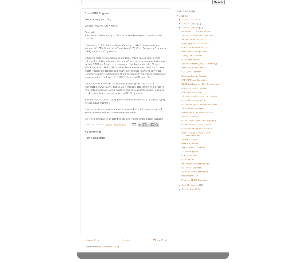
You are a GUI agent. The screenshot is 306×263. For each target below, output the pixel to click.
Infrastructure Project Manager (195, 164)
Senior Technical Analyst (192, 108)
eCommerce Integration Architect (196, 128)
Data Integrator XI (189, 176)
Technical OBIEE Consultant (194, 180)
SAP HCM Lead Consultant (194, 80)
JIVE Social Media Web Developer (197, 35)
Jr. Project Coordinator (191, 55)
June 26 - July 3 (189, 24)
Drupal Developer (189, 155)
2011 (182, 16)
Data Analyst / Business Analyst (196, 31)
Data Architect (187, 159)
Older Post (160, 240)
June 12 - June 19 (190, 185)
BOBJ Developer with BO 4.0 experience (200, 84)
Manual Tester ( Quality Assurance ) (197, 112)
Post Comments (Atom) (108, 247)
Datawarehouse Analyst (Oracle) (196, 124)
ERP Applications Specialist (194, 51)
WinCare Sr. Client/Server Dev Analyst (199, 96)
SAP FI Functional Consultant (195, 88)
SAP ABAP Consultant (191, 92)
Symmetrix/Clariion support (194, 39)
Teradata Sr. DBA (189, 139)
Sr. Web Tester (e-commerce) (195, 172)
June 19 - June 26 (190, 28)
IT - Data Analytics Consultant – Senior (199, 104)
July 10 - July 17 (189, 19)
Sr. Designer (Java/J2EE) (193, 100)
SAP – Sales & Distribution (193, 147)
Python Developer (189, 116)
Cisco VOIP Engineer (191, 168)
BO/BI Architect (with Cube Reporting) (198, 120)
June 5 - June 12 (190, 189)
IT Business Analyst (190, 60)
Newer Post (92, 240)
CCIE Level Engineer (191, 72)
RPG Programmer (189, 143)
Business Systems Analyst (193, 76)
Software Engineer (190, 151)
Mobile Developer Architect (193, 68)
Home (126, 240)
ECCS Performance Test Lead (195, 47)
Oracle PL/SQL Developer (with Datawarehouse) (195, 134)
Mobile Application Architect (194, 43)
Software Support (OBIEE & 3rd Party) (199, 64)
